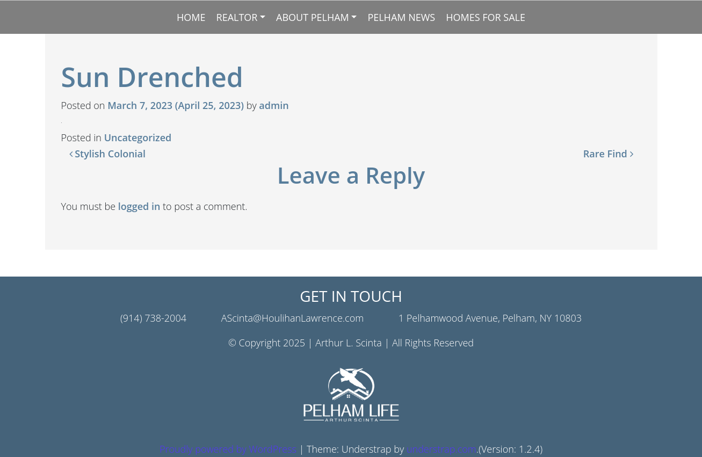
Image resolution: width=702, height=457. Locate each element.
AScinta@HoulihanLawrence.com (292, 317)
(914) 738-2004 (153, 317)
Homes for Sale (485, 17)
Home (191, 17)
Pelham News (401, 17)
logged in (139, 206)
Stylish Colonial (107, 153)
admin (273, 105)
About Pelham (312, 17)
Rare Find (608, 153)
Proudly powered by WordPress (228, 449)
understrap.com (441, 449)
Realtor (237, 17)
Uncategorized (138, 137)
